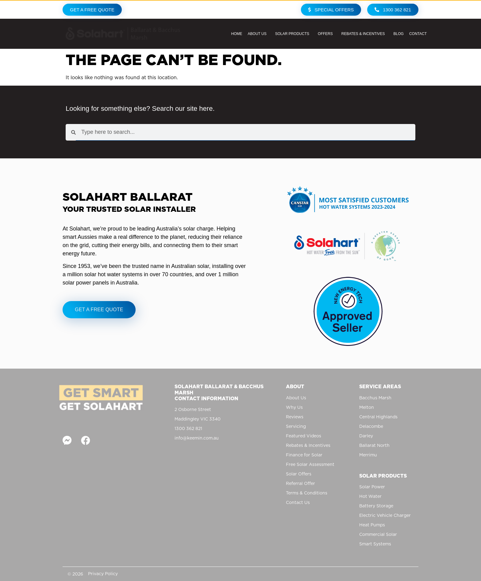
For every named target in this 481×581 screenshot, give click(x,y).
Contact (419, 34)
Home (236, 34)
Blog (399, 34)
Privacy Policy (103, 573)
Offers (327, 34)
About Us (259, 34)
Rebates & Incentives (364, 34)
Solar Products (293, 34)
